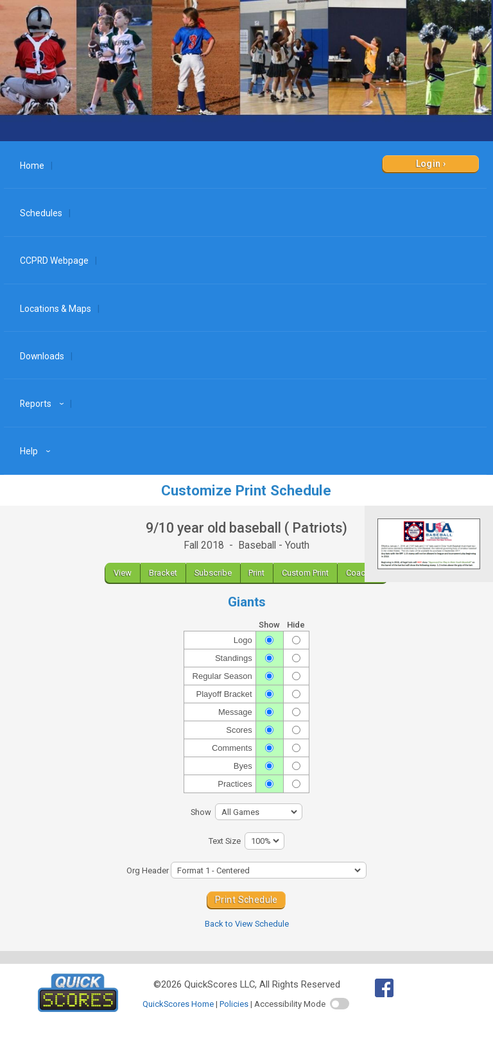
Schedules (41, 213)
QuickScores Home (178, 1004)
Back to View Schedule (247, 924)
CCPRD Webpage (54, 260)
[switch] (339, 1003)
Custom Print (305, 573)
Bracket (163, 573)
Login (428, 164)
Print (256, 573)
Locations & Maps (55, 309)
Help (37, 451)
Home (32, 165)
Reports (43, 404)
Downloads (42, 356)
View (123, 573)
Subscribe (213, 573)
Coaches (362, 573)
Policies (234, 1004)
